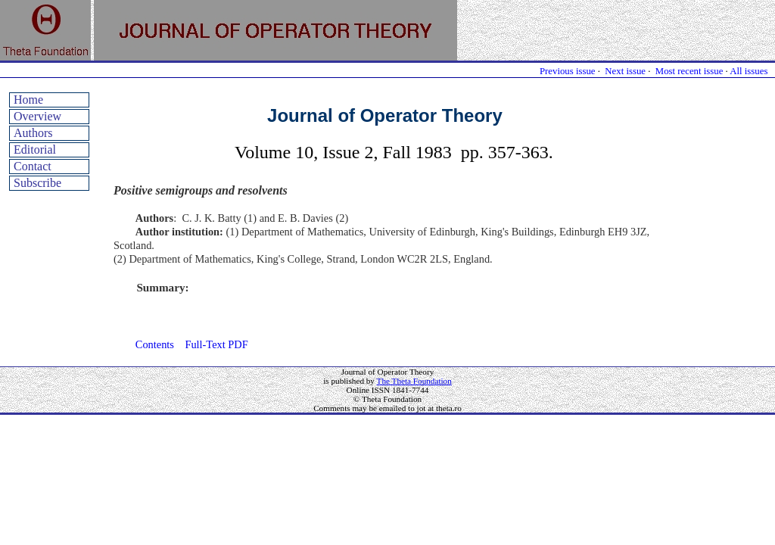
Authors (33, 132)
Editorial (35, 149)
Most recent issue (689, 71)
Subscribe (37, 182)
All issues (748, 71)
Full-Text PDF (216, 344)
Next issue (625, 71)
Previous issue (568, 71)
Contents (154, 344)
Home (28, 99)
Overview (37, 116)
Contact (32, 166)
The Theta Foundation (414, 380)
